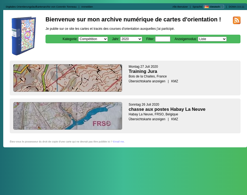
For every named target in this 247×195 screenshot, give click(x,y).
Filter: (150, 39)
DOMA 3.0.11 (237, 6)
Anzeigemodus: (186, 39)
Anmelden (87, 6)
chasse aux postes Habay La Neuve (167, 109)
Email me (118, 141)
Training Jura (143, 71)
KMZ (174, 81)
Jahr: (115, 39)
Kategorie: (70, 39)
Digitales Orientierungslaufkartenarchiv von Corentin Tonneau (41, 6)
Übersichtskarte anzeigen (147, 81)
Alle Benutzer (180, 6)
